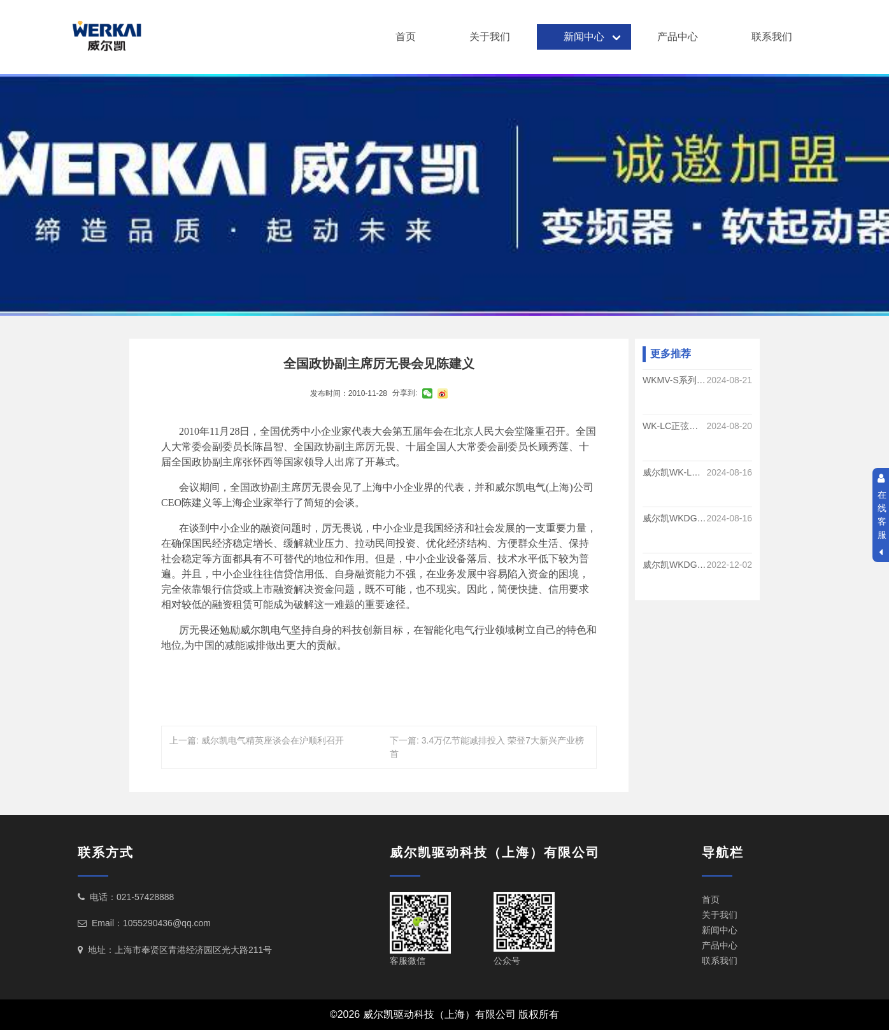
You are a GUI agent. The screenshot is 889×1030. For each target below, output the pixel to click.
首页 (405, 36)
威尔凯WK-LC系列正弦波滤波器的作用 (674, 472)
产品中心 (677, 36)
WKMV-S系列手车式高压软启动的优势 (674, 380)
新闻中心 (584, 36)
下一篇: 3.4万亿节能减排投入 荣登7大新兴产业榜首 (487, 747)
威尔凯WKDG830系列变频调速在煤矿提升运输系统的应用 (674, 519)
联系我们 (771, 36)
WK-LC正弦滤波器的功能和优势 (674, 426)
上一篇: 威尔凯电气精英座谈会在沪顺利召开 (256, 740)
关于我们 (489, 36)
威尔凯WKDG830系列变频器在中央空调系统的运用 (674, 565)
